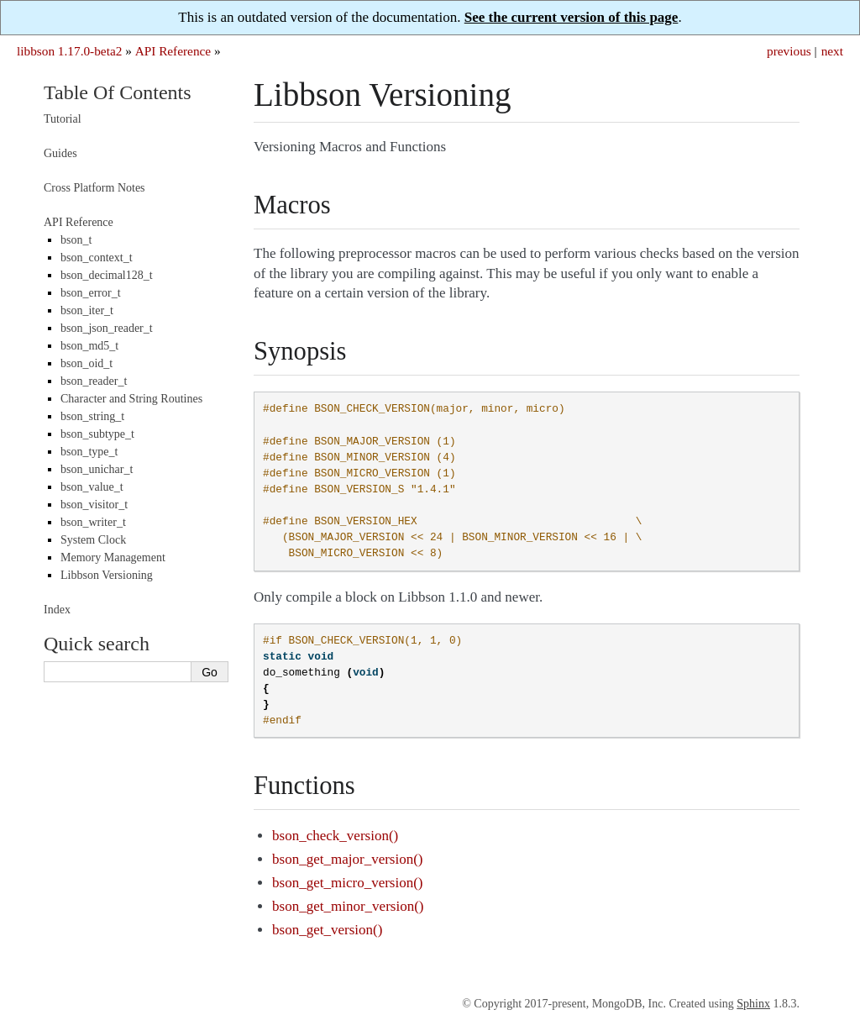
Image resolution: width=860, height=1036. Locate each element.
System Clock (93, 540)
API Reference (173, 51)
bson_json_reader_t (106, 328)
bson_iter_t (86, 310)
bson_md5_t (89, 345)
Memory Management (112, 557)
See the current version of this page (571, 17)
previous (789, 51)
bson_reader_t (93, 381)
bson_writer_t (93, 522)
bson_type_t (89, 451)
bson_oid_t (86, 363)
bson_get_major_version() (347, 859)
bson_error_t (90, 293)
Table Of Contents (117, 92)
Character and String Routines (131, 398)
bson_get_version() (327, 930)
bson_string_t (92, 416)
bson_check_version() (335, 836)
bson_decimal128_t (106, 275)
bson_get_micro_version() (347, 883)
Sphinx (753, 1003)
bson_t (76, 240)
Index (57, 609)
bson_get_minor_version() (347, 906)
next (832, 51)
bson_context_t (96, 257)
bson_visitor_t (94, 504)
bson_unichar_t (96, 469)
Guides (60, 153)
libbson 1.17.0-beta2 (69, 51)
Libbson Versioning (106, 575)
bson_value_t (91, 487)
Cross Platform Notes (94, 187)
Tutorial (62, 119)
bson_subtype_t (97, 434)
